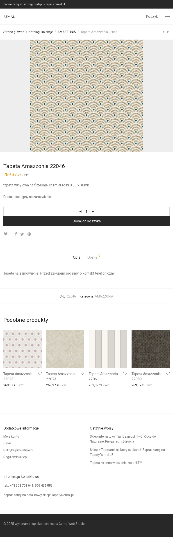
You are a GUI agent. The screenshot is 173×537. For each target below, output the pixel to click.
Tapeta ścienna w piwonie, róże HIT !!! (116, 463)
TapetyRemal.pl (62, 495)
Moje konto (11, 436)
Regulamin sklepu (16, 457)
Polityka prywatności (18, 450)
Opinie (93, 257)
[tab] (77, 257)
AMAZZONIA (66, 32)
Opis (76, 257)
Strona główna (13, 32)
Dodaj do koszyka (87, 221)
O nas (7, 443)
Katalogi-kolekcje (41, 32)
